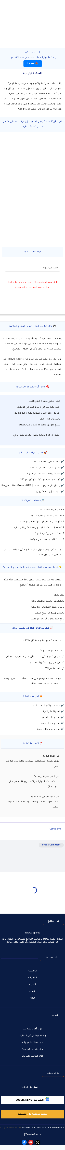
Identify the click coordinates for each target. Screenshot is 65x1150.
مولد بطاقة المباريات (32, 1042)
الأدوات (32, 991)
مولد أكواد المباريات (32, 1029)
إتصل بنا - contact (29, 1087)
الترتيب (32, 984)
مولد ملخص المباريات (32, 1049)
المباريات (32, 978)
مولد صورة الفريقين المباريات (32, 1036)
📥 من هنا (32, 63)
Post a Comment (51, 845)
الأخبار (32, 998)
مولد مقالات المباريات (32, 1056)
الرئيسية (33, 971)
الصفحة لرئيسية (32, 73)
